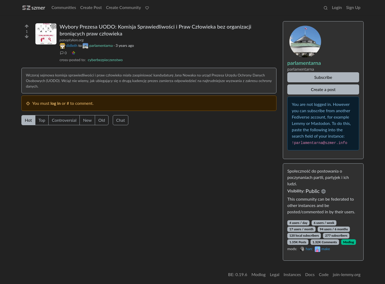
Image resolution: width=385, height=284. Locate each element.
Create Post (91, 7)
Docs (310, 274)
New (87, 120)
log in (55, 103)
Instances (292, 274)
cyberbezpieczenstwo (105, 59)
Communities (63, 7)
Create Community (123, 7)
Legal (274, 274)
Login (337, 7)
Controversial (64, 120)
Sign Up (353, 7)
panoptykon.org (72, 40)
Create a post (323, 89)
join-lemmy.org (346, 274)
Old (101, 120)
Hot (28, 120)
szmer (33, 7)
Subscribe (323, 77)
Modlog (348, 242)
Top (42, 120)
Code (324, 274)
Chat (120, 120)
